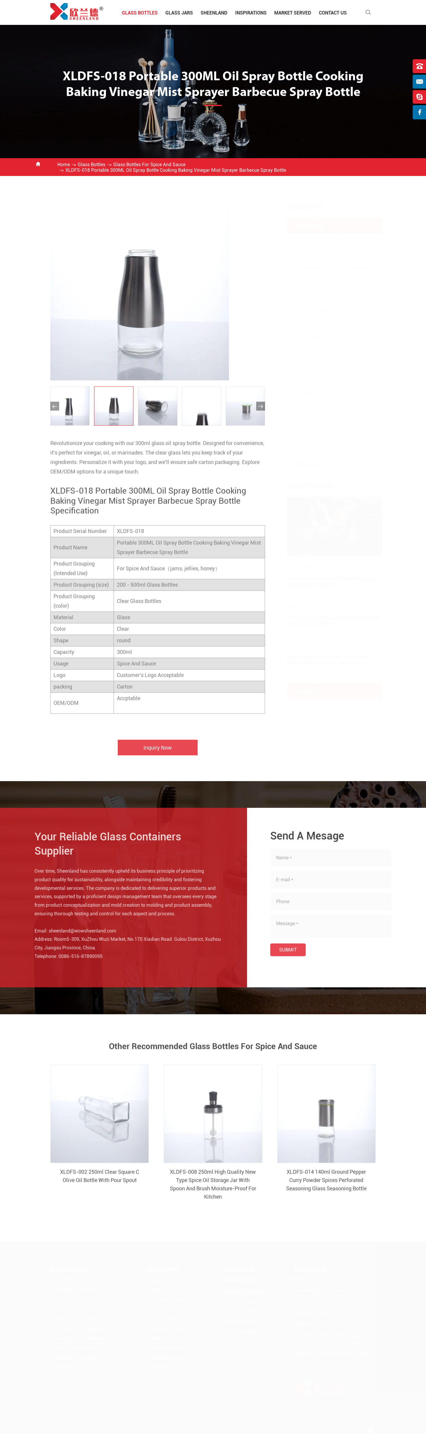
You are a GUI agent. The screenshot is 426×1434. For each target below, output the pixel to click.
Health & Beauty (239, 1321)
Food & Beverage (240, 1331)
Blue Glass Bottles (314, 407)
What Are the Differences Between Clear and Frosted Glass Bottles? (327, 620)
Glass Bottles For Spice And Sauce (149, 164)
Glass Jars (179, 13)
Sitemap (212, 1429)
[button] (54, 406)
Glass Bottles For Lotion (320, 296)
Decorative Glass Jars (167, 1299)
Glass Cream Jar (162, 1279)
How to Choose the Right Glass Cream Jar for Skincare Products (325, 581)
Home (63, 164)
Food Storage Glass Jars (170, 1309)
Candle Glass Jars (164, 1289)
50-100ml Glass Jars (166, 1348)
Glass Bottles (140, 13)
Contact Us (333, 13)
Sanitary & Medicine (243, 1301)
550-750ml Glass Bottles (321, 379)
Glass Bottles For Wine (318, 254)
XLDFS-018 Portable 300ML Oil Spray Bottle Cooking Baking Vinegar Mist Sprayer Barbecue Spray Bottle (175, 170)
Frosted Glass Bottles (317, 435)
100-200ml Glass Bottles (321, 351)
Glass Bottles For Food (319, 240)
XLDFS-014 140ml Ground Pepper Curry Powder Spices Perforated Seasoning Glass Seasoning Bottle (326, 1185)
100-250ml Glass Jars (167, 1358)
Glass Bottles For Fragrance (324, 323)
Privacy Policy (237, 1429)
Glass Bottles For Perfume (322, 282)
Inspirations (251, 13)
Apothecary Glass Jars (168, 1328)
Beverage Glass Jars (166, 1318)
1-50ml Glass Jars (164, 1338)
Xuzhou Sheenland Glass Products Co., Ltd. (117, 1429)
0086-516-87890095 (76, 956)
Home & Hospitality (242, 1311)
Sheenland (214, 13)
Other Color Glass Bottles (321, 449)
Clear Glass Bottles (315, 393)
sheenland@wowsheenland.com (77, 931)
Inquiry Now (157, 752)
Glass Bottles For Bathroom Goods (331, 310)
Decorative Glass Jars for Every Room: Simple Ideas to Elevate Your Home (321, 659)
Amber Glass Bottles (316, 421)
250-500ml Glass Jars (167, 1367)
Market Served (292, 13)
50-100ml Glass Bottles (319, 337)
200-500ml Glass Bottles (321, 365)
